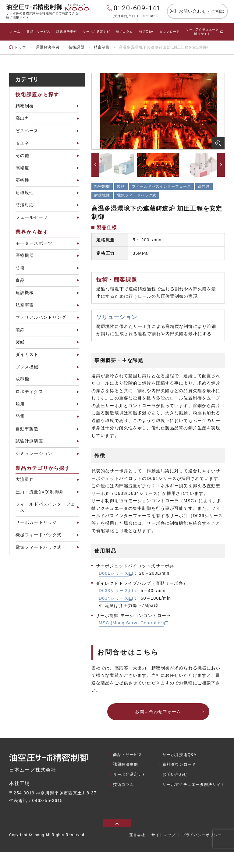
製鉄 (20, 329)
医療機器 (25, 255)
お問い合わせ (174, 774)
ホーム (15, 31)
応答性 (22, 180)
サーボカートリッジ (36, 522)
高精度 (22, 167)
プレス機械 (27, 366)
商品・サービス (38, 31)
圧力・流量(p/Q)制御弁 (40, 491)
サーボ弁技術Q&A (179, 754)
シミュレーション (34, 453)
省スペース (27, 130)
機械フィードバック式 (39, 534)
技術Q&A (146, 31)
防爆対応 (25, 204)
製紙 (20, 342)
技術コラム (124, 31)
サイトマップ (163, 835)
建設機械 (25, 292)
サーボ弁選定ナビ (96, 31)
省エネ (22, 142)
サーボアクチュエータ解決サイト (193, 784)
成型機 (22, 379)
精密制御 (25, 106)
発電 (20, 416)
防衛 (20, 267)
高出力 (22, 118)
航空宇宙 (25, 305)
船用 (20, 404)
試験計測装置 (29, 440)
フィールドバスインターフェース (46, 507)
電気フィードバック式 (39, 547)
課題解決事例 (66, 31)
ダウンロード (169, 31)
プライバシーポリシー (202, 835)
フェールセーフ (32, 217)
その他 (22, 155)
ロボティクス (29, 391)
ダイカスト (27, 354)
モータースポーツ (34, 243)
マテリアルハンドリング (41, 317)
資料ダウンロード (179, 764)
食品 (20, 280)
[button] (95, 165)
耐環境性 (25, 192)
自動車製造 (27, 428)
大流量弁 (25, 479)
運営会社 (137, 835)
